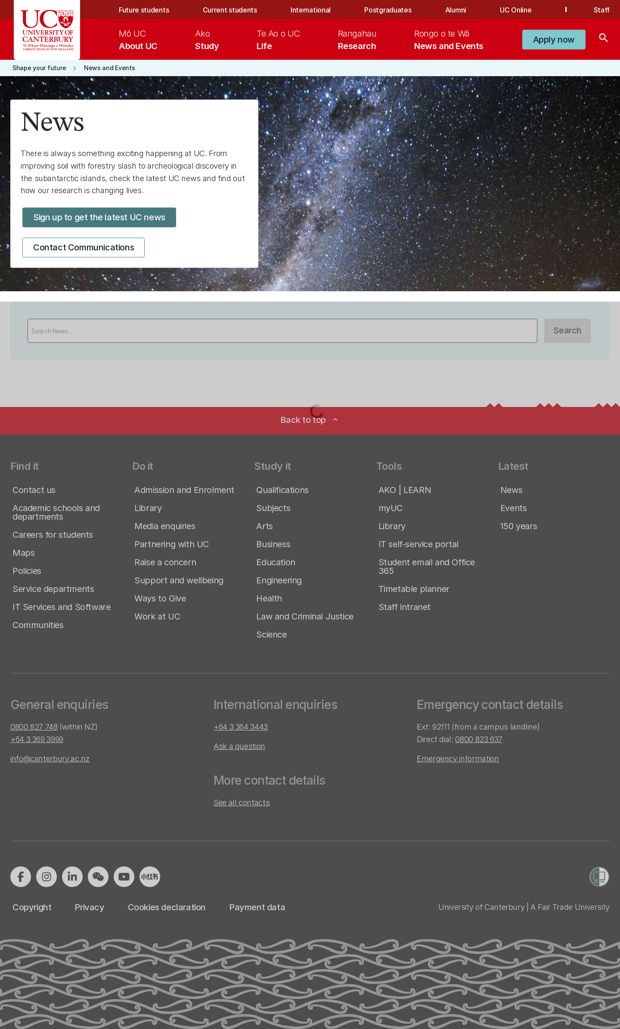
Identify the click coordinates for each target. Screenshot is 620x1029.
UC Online (515, 10)
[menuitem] (138, 39)
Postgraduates (387, 10)
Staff (602, 10)
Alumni (455, 10)
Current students (230, 10)
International (311, 10)
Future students (144, 10)
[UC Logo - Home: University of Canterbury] (47, 30)
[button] (554, 39)
